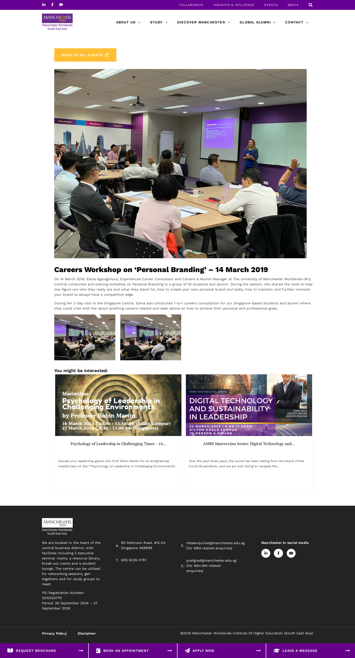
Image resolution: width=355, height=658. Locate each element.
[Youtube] (61, 4)
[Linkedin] (44, 4)
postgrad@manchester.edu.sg (211, 565)
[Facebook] (52, 4)
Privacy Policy (54, 638)
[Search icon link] (311, 5)
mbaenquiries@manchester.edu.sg (215, 548)
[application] (151, 22)
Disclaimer (86, 638)
